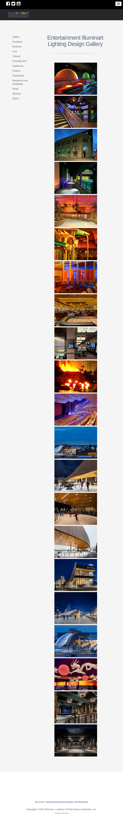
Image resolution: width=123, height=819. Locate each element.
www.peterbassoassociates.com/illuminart (67, 802)
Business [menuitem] (17, 46)
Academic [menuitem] (17, 42)
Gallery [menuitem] (16, 37)
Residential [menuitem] (18, 75)
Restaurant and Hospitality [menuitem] (20, 82)
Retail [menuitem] (15, 89)
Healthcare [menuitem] (17, 66)
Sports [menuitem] (15, 98)
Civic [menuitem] (14, 51)
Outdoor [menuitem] (16, 71)
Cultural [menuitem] (16, 56)
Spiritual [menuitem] (16, 93)
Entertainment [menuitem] (19, 61)
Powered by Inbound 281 (61, 813)
